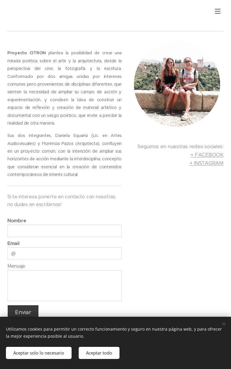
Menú (217, 11)
